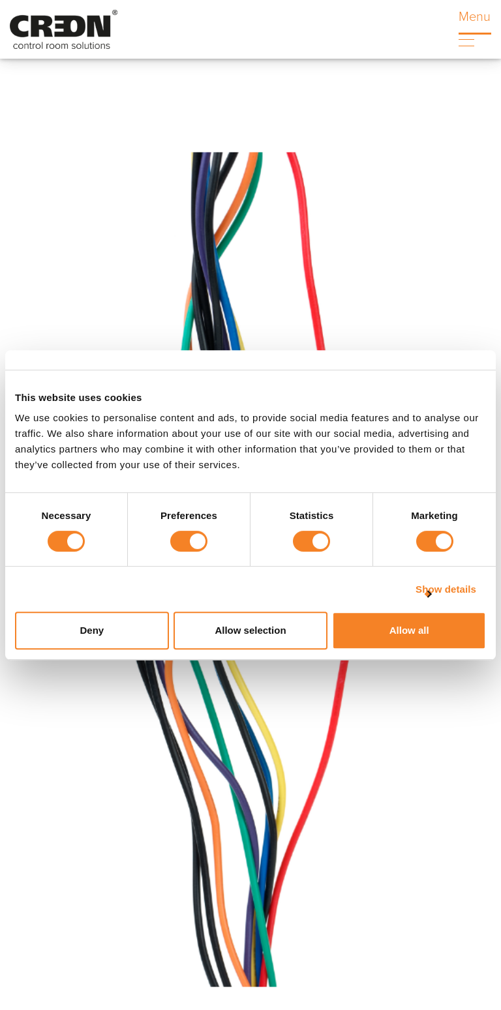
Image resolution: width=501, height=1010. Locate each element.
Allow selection (250, 630)
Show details (446, 589)
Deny (92, 630)
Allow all (409, 630)
